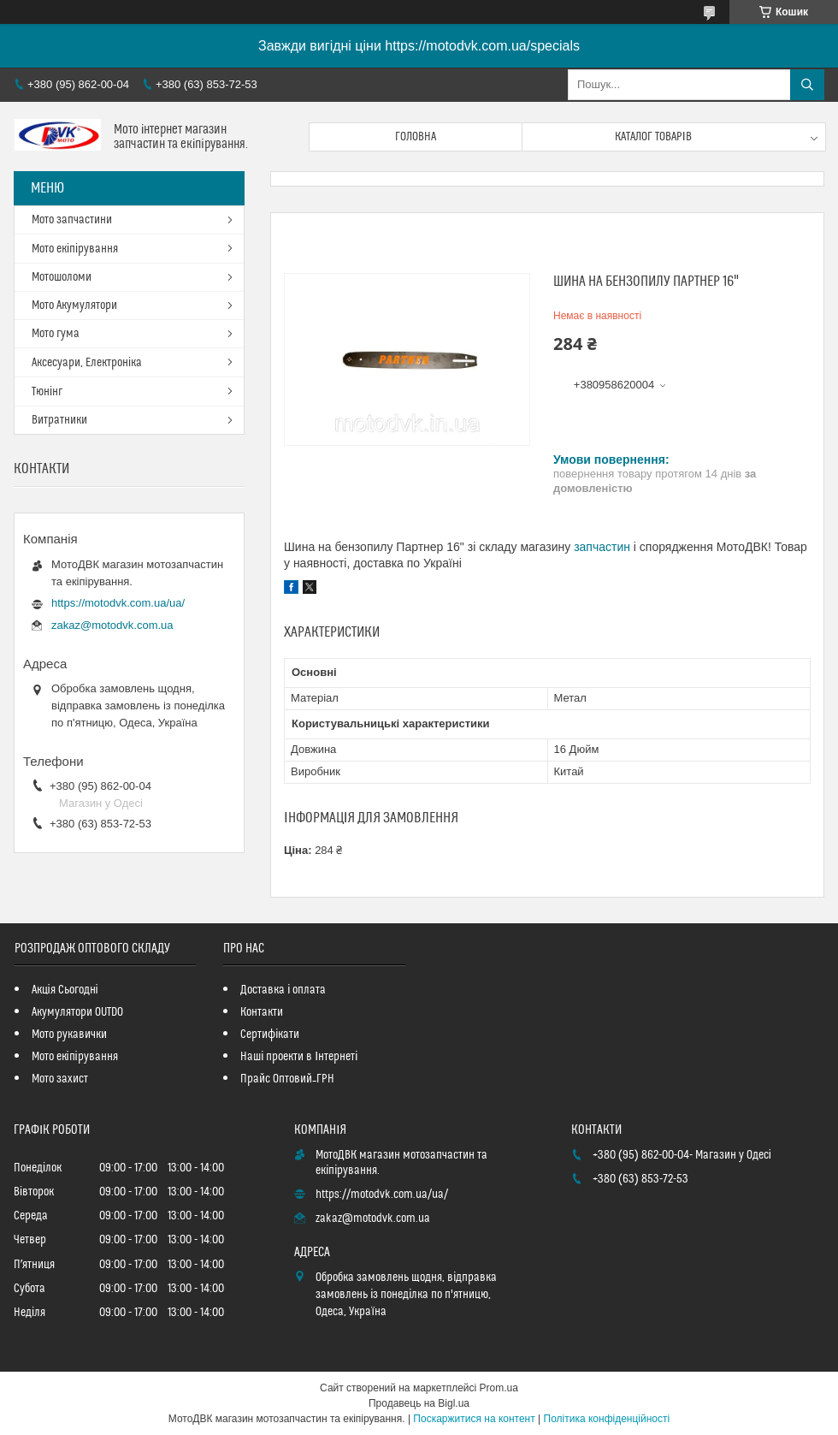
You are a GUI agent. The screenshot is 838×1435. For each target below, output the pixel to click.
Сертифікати (269, 1034)
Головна (415, 137)
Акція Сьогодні (65, 990)
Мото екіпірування (75, 249)
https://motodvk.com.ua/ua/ (118, 602)
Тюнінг (47, 392)
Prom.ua (499, 1388)
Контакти (261, 1012)
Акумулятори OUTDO (77, 1012)
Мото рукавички (69, 1034)
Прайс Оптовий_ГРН (287, 1079)
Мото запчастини (72, 220)
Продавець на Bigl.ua (419, 1403)
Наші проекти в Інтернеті (298, 1057)
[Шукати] (807, 84)
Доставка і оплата (283, 990)
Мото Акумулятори (74, 305)
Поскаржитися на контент (473, 1419)
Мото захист (60, 1079)
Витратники (59, 420)
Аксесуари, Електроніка (87, 363)
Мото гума (56, 334)
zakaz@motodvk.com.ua (112, 625)
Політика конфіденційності (607, 1419)
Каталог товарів (653, 137)
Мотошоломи (61, 277)
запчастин (602, 547)
